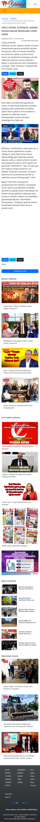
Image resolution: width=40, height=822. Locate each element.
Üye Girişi (8, 794)
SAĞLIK (20, 776)
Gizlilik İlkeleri (32, 809)
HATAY (7, 770)
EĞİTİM (20, 773)
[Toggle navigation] (4, 11)
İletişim (13, 809)
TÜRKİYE (8, 782)
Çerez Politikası (22, 809)
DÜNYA (7, 785)
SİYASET (8, 773)
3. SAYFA (8, 776)
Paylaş (5, 74)
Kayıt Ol (8, 797)
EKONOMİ (21, 770)
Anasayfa (5, 18)
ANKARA (14, 18)
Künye (8, 809)
